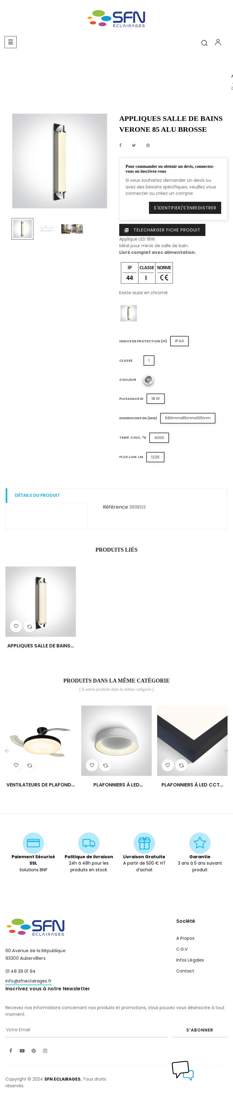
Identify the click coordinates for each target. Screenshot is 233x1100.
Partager (120, 145)
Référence (115, 506)
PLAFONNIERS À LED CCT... (192, 785)
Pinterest (148, 145)
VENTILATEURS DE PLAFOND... (40, 785)
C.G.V (182, 949)
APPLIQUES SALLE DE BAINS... (40, 646)
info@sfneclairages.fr (28, 981)
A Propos (185, 938)
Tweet (134, 145)
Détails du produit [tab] (37, 495)
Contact (185, 971)
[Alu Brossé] (148, 379)
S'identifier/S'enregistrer (185, 208)
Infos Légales (190, 960)
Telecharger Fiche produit (162, 230)
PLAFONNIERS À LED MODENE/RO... (116, 785)
